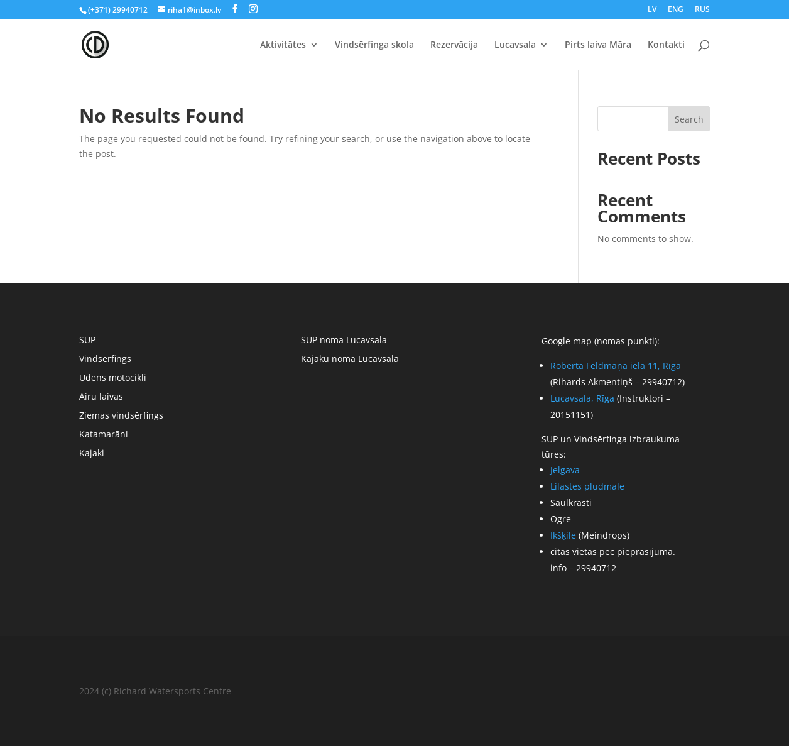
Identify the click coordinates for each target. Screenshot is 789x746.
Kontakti (666, 45)
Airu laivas (101, 397)
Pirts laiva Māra (598, 45)
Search (689, 119)
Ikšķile (563, 535)
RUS (702, 10)
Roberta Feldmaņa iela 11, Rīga (615, 365)
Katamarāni (103, 435)
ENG (675, 10)
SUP (87, 341)
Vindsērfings (105, 359)
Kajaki (91, 454)
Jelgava (565, 470)
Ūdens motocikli (112, 378)
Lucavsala (515, 45)
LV (652, 10)
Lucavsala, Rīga (582, 398)
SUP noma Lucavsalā (344, 341)
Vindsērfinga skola (374, 45)
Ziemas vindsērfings (121, 416)
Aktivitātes (283, 45)
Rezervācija (454, 45)
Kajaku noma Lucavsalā (350, 359)
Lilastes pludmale (587, 486)
